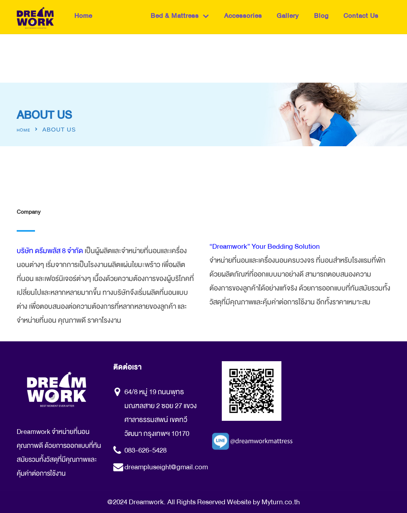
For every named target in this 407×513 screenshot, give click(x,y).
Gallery (288, 15)
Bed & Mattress (175, 15)
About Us (121, 15)
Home (83, 15)
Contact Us (360, 15)
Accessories (243, 15)
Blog (321, 15)
